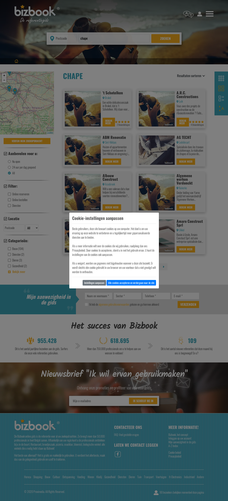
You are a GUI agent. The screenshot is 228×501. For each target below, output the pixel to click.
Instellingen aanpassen (94, 283)
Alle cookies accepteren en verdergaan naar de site (131, 283)
